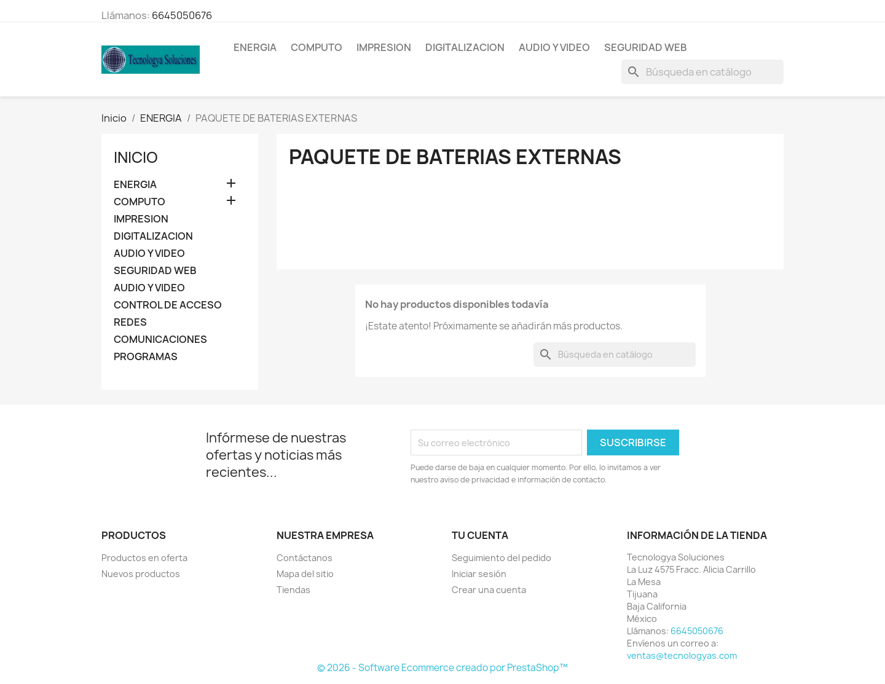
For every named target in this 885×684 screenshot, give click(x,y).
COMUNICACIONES (160, 339)
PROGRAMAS (146, 356)
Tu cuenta (480, 535)
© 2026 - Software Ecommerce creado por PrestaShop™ (442, 667)
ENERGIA (255, 47)
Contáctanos (304, 558)
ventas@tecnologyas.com (682, 655)
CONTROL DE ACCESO (168, 305)
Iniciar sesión (479, 574)
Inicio (136, 157)
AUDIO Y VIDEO (554, 47)
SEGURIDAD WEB (645, 47)
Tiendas (293, 590)
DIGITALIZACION (465, 47)
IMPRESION (383, 47)
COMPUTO (316, 47)
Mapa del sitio (305, 574)
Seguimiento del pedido (501, 558)
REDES (130, 322)
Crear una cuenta (489, 590)
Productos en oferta (144, 558)
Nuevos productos (140, 574)
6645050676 (182, 15)
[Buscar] (702, 72)
